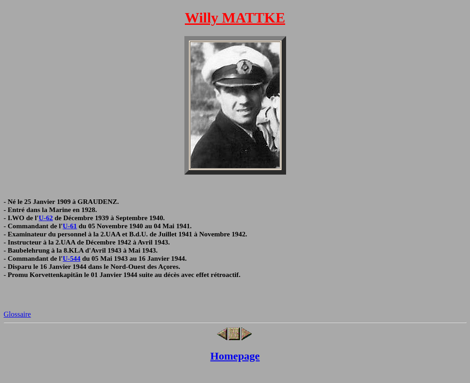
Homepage (234, 356)
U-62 (46, 217)
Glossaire (17, 314)
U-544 (71, 258)
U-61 (70, 226)
